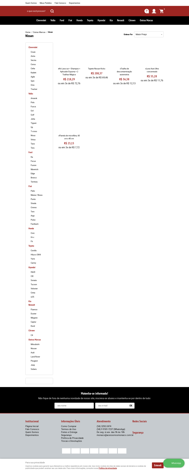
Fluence (34, 309)
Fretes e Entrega (69, 432)
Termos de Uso (68, 429)
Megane (34, 317)
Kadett (33, 72)
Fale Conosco (60, 3)
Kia (111, 20)
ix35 (32, 296)
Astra (33, 56)
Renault (120, 20)
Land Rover (35, 356)
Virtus (33, 139)
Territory (34, 181)
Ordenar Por (128, 34)
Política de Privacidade (72, 437)
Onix (32, 85)
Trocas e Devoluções (71, 440)
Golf (32, 114)
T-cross (34, 131)
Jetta (33, 119)
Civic (33, 233)
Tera (32, 147)
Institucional (32, 421)
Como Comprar (68, 426)
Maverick (34, 169)
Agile (33, 76)
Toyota (90, 20)
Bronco (34, 177)
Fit (32, 241)
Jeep (33, 365)
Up (32, 127)
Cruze (33, 52)
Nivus (33, 135)
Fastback (35, 224)
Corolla (33, 250)
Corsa (33, 64)
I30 (32, 276)
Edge (33, 173)
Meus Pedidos (46, 3)
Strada (33, 203)
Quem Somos (31, 3)
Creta (33, 292)
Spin (32, 81)
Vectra (33, 60)
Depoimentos (74, 3)
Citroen (132, 20)
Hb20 (33, 272)
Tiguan (33, 123)
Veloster (34, 288)
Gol (32, 110)
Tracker (34, 89)
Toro (32, 211)
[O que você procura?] (52, 11)
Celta (33, 68)
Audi (32, 352)
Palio (33, 191)
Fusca (33, 106)
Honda (79, 20)
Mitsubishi (35, 344)
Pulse (33, 219)
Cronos (34, 207)
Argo (33, 215)
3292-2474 (104, 426)
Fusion (33, 165)
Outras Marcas (146, 20)
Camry (33, 263)
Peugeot (34, 360)
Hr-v (32, 237)
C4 (32, 335)
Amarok (34, 98)
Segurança (66, 435)
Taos (33, 143)
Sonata (34, 280)
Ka (32, 157)
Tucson (34, 284)
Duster (33, 313)
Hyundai (101, 20)
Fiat (70, 20)
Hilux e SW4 (36, 254)
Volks (52, 20)
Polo (32, 102)
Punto (33, 199)
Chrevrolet (41, 20)
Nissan (34, 348)
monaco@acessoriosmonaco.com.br (115, 435)
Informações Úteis (70, 421)
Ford (62, 20)
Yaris (33, 258)
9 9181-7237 (111, 429)
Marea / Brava (36, 195)
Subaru (34, 369)
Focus (33, 161)
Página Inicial (32, 426)
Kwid (33, 326)
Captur (33, 322)
